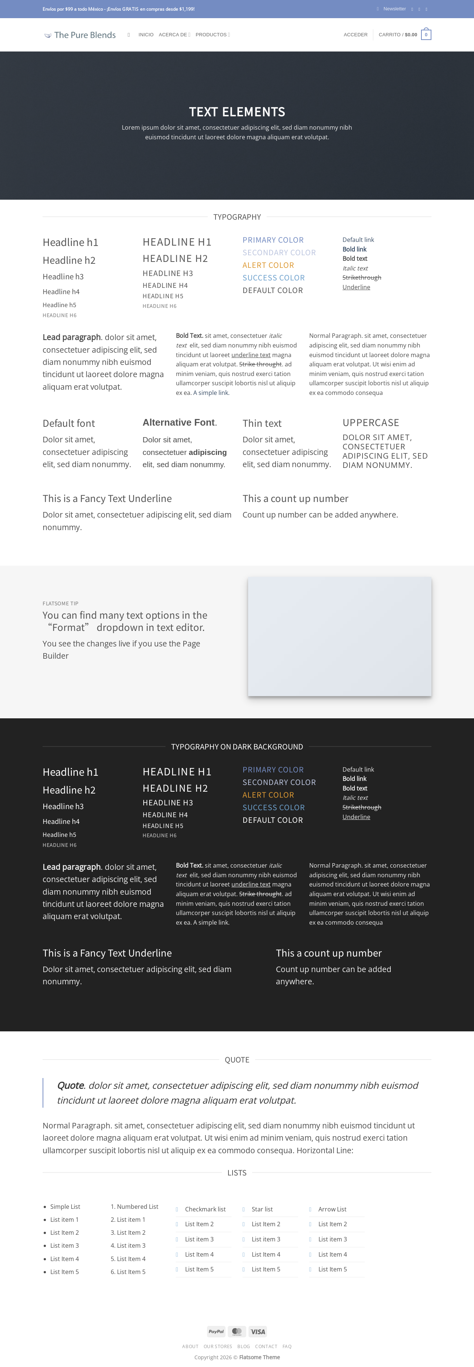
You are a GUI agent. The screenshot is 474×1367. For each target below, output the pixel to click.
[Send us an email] (427, 9)
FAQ (287, 1346)
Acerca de (175, 34)
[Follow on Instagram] (420, 9)
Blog (243, 1346)
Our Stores (218, 1346)
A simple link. (211, 393)
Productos (213, 34)
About (190, 1346)
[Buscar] (130, 35)
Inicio (146, 34)
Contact (266, 1346)
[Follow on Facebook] (413, 9)
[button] (391, 8)
